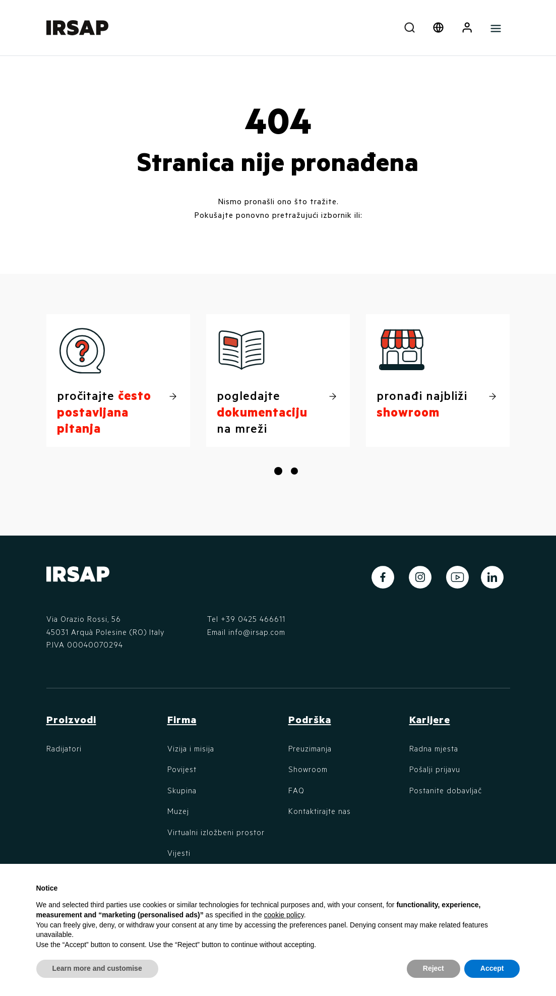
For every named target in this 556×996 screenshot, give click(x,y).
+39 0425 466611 (253, 619)
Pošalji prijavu (434, 769)
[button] (467, 28)
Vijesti (179, 853)
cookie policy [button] (284, 915)
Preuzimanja (310, 748)
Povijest (182, 769)
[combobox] (409, 28)
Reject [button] (433, 968)
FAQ (296, 790)
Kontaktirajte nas (319, 811)
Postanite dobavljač (445, 790)
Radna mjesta (433, 748)
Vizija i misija (190, 748)
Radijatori (64, 748)
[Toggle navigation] (495, 28)
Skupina (182, 790)
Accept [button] (492, 968)
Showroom (308, 769)
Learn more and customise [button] (97, 968)
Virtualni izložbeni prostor (216, 832)
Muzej (178, 811)
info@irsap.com (256, 632)
